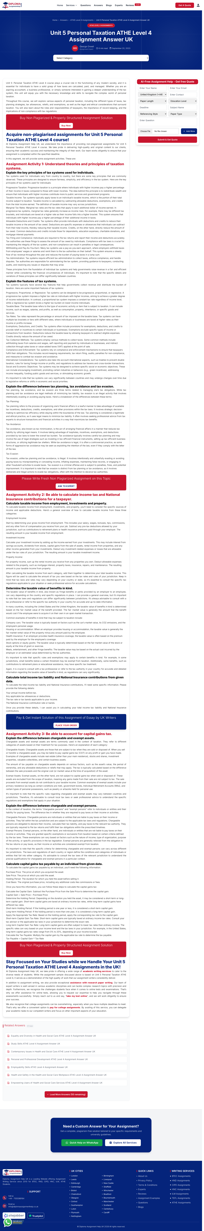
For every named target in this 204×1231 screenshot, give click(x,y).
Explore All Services (123, 1142)
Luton (73, 1209)
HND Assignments (180, 1180)
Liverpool (107, 1179)
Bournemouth (108, 1198)
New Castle (107, 1183)
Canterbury (107, 1209)
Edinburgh (75, 1183)
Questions (85, 5)
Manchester (108, 1201)
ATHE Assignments (180, 1202)
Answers (98, 5)
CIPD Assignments (180, 1185)
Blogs (109, 5)
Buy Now (66, 125)
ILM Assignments (179, 1193)
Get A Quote (185, 5)
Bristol (73, 1190)
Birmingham (108, 1176)
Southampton (76, 1205)
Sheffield (106, 1187)
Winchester (107, 1190)
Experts (119, 5)
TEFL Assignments (180, 1198)
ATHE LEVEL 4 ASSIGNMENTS (101, 25)
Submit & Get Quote (167, 139)
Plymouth (74, 1212)
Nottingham (75, 1216)
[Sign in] (198, 5)
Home (60, 5)
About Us (142, 1176)
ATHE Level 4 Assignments (81, 20)
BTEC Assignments (180, 1176)
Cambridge (75, 1187)
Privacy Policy (144, 1180)
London (74, 1176)
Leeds (73, 1179)
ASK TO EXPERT (66, 486)
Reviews (130, 5)
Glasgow (74, 1198)
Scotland (106, 1205)
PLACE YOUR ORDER (66, 725)
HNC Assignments (180, 1189)
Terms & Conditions (147, 1185)
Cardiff (105, 1212)
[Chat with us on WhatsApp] (13, 1225)
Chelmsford (75, 1194)
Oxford (73, 1201)
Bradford (106, 1194)
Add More (189, 131)
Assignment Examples (148, 1198)
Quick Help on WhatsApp (82, 1142)
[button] (71, 5)
